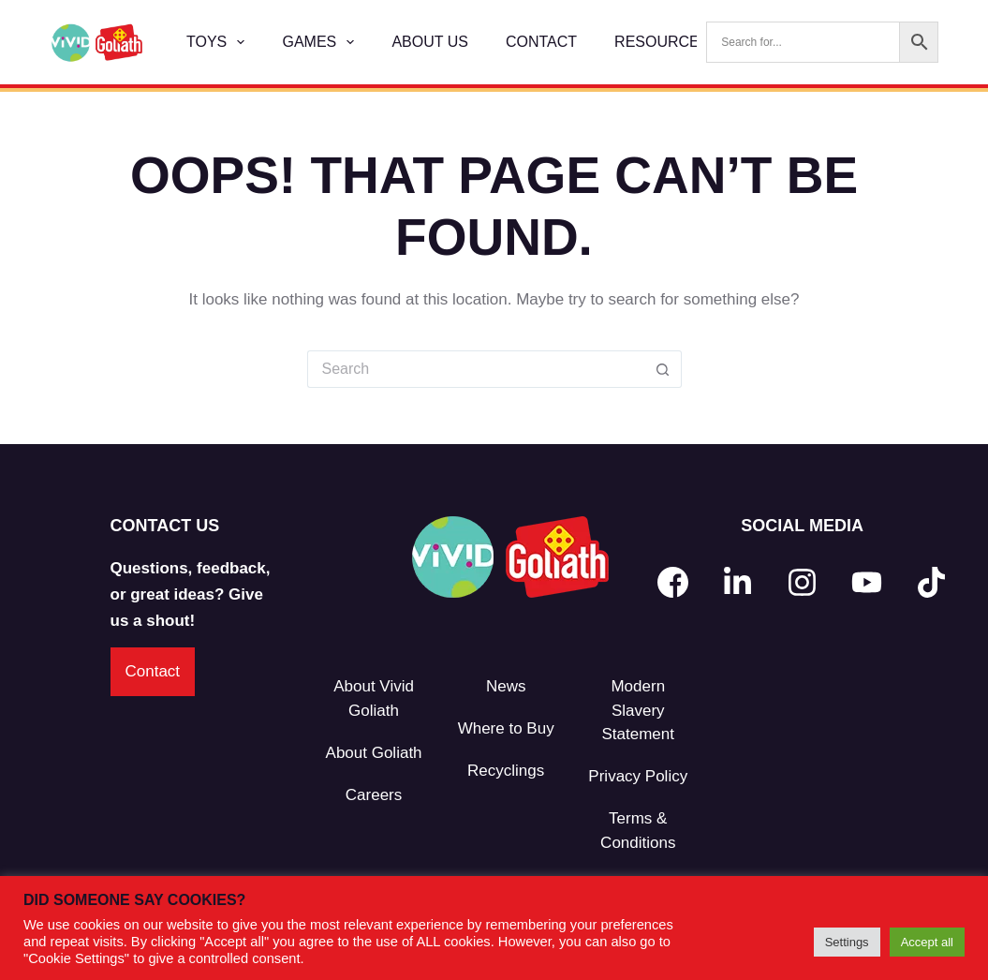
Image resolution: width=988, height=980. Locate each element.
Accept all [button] (927, 942)
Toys (219, 42)
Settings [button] (847, 942)
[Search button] (663, 369)
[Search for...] (475, 369)
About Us (429, 42)
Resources (661, 42)
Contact (541, 42)
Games (321, 42)
